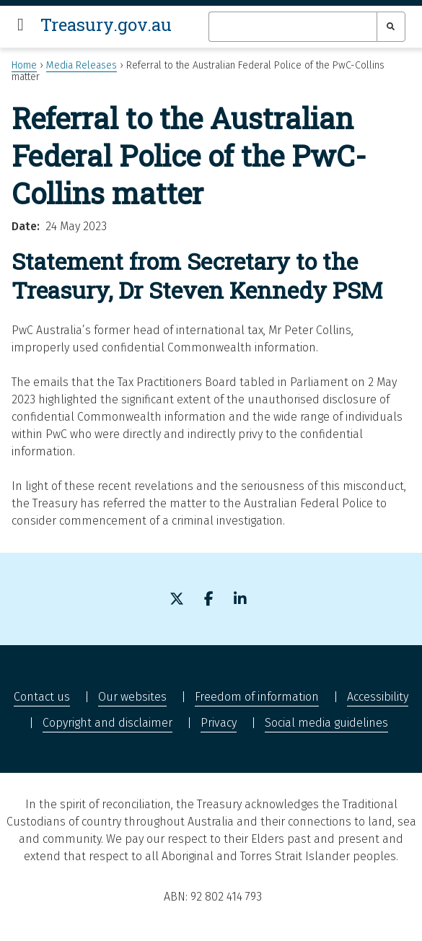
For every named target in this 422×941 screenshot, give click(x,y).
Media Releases (81, 65)
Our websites (132, 697)
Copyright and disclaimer (107, 723)
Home (24, 65)
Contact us (42, 697)
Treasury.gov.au (106, 24)
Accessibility (377, 697)
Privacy (219, 723)
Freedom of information (257, 697)
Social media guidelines (326, 723)
